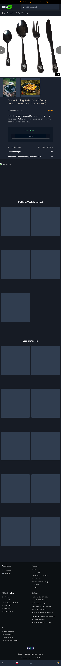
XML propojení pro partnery (10, 640)
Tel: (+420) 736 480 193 (39, 609)
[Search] (40, 7)
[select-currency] (16, 663)
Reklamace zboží (7, 634)
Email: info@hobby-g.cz (39, 603)
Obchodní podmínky (8, 631)
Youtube (7, 573)
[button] (15, 227)
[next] (58, 50)
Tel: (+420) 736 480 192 (39, 600)
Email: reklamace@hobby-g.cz (41, 622)
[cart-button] (58, 663)
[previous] (2, 50)
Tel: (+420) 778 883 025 (39, 619)
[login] (44, 663)
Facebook (8, 570)
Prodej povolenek (7, 637)
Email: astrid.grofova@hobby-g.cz (42, 612)
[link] (30, 663)
